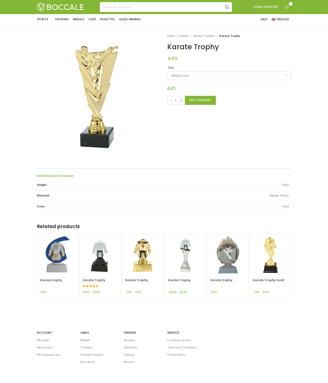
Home (171, 36)
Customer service (179, 340)
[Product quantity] (176, 100)
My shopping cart (48, 354)
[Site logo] (60, 6)
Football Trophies (92, 354)
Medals (85, 340)
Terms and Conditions (182, 347)
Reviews (129, 340)
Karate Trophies (204, 36)
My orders (43, 340)
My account (44, 347)
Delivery (129, 354)
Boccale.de (87, 362)
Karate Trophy (94, 280)
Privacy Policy (176, 354)
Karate (184, 36)
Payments (130, 347)
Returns (129, 362)
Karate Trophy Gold (268, 280)
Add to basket (200, 100)
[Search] (166, 7)
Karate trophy (51, 280)
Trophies (86, 347)
